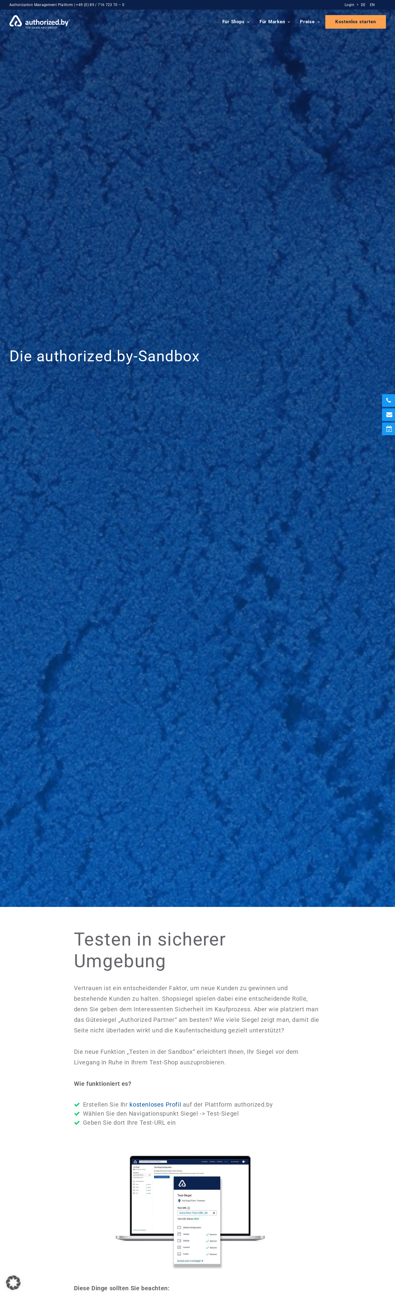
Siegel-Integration (328, 1189)
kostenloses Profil (155, 349)
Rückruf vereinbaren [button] (197, 1006)
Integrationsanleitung (257, 599)
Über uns (221, 1182)
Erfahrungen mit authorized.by (244, 1216)
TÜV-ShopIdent (131, 1202)
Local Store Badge (134, 1216)
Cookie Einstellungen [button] (90, 1266)
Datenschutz (50, 1266)
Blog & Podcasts (229, 1202)
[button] (346, 1111)
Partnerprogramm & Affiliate (242, 1223)
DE (363, 5)
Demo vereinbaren (328, 1196)
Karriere (220, 1189)
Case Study (321, 1216)
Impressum (21, 1266)
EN (372, 5)
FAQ (313, 1209)
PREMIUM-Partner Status (141, 1209)
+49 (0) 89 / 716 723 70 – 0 (100, 5)
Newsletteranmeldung (332, 1202)
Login (351, 5)
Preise (310, 21)
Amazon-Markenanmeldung (144, 1223)
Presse (219, 1196)
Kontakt (220, 1209)
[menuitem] (352, 5)
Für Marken (275, 21)
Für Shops (236, 21)
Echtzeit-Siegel (131, 1196)
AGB (122, 1266)
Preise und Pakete (328, 1182)
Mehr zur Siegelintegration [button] (197, 845)
